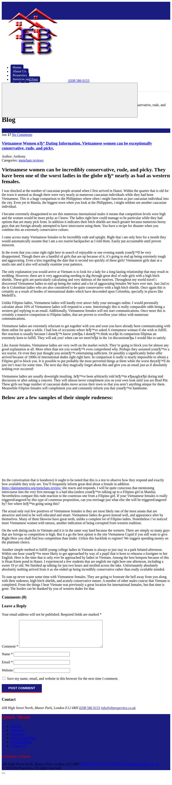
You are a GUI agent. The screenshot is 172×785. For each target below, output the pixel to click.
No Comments (22, 135)
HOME (16, 731)
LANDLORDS (21, 747)
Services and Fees (23, 743)
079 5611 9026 (112, 769)
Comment (10, 651)
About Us (17, 735)
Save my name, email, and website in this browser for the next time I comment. (62, 684)
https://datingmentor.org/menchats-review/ (31, 488)
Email (7, 667)
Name (7, 659)
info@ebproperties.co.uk (118, 713)
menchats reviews (31, 160)
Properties (18, 739)
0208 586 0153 (89, 713)
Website (7, 675)
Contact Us (18, 751)
